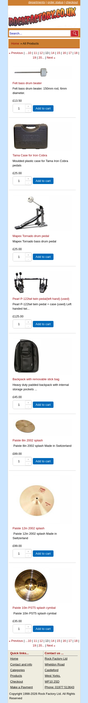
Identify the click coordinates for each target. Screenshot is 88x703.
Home (15, 43)
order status (55, 2)
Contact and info (21, 664)
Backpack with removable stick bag (36, 379)
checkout (72, 2)
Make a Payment (21, 687)
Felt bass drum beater (27, 83)
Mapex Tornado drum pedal (31, 236)
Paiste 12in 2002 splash (29, 528)
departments (36, 2)
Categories (17, 670)
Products (16, 675)
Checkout (16, 681)
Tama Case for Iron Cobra (30, 155)
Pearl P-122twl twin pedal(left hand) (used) (41, 299)
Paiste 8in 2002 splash (28, 440)
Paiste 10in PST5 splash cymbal (34, 607)
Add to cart (43, 108)
